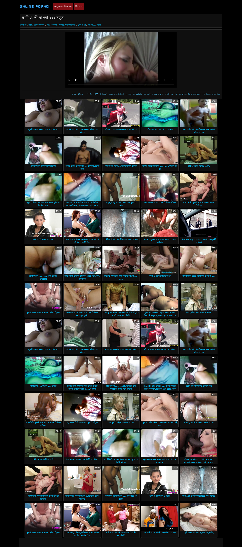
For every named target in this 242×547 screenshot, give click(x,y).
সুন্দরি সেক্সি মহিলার (67, 25)
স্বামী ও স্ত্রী (82, 25)
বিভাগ (79, 6)
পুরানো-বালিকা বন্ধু (63, 6)
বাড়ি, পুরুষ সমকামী (36, 25)
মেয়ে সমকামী (51, 25)
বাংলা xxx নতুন (94, 25)
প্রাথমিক (23, 25)
